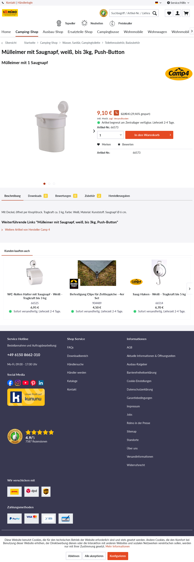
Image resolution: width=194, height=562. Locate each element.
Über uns (132, 448)
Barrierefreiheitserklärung (141, 372)
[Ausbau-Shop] (53, 32)
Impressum (133, 406)
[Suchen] (155, 13)
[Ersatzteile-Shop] (80, 32)
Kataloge (72, 381)
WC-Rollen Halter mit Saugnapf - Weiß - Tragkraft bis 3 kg (34, 296)
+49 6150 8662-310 (23, 354)
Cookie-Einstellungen (139, 381)
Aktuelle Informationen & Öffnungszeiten (151, 355)
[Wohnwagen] (157, 32)
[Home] (6, 32)
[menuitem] (134, 13)
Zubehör (93, 196)
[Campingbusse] (108, 32)
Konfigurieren (118, 556)
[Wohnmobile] (133, 32)
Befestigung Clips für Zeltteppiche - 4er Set (97, 296)
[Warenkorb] (186, 13)
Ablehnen (73, 556)
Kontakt (10, 2)
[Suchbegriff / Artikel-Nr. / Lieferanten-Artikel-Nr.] (134, 13)
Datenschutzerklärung (140, 389)
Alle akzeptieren (94, 556)
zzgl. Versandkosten (119, 118)
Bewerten (126, 144)
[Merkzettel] (169, 13)
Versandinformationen (140, 456)
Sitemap (131, 431)
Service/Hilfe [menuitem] (177, 2)
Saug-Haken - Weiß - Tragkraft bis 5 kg (159, 294)
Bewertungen (66, 196)
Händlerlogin (25, 2)
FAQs (70, 347)
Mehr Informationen (118, 546)
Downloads (38, 196)
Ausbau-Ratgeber (137, 364)
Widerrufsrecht (136, 465)
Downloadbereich (77, 355)
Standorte (133, 440)
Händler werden (76, 372)
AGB (129, 347)
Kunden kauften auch (17, 251)
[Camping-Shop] (27, 32)
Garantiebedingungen (139, 397)
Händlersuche (75, 364)
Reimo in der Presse (138, 423)
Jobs (129, 414)
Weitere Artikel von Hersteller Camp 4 (26, 229)
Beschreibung (12, 195)
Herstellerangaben (119, 195)
